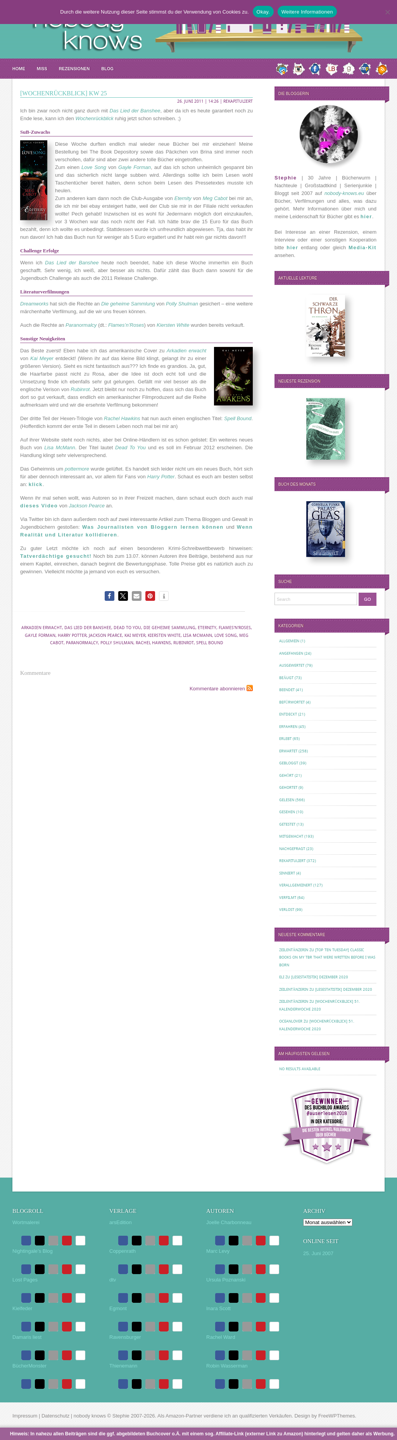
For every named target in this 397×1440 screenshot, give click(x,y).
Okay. (263, 12)
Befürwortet (292, 702)
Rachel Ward (220, 1337)
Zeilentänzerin (293, 950)
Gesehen (287, 812)
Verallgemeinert (295, 885)
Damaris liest (26, 1337)
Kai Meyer (134, 635)
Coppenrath (122, 1251)
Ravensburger (125, 1337)
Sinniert (287, 873)
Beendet (287, 690)
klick (36, 484)
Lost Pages (25, 1280)
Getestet (287, 824)
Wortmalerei (26, 1222)
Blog (107, 68)
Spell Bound (209, 642)
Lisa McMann (197, 635)
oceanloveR (290, 1021)
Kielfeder (22, 1308)
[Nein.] (387, 12)
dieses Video (39, 506)
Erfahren (288, 726)
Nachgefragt (292, 849)
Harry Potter (72, 635)
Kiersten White (164, 635)
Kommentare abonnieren (217, 689)
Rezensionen (74, 68)
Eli (281, 977)
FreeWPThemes (336, 1416)
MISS (42, 68)
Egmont (118, 1308)
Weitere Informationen (307, 12)
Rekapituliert (238, 101)
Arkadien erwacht (41, 627)
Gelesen (286, 800)
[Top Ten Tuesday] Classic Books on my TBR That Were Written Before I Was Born (327, 957)
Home (18, 68)
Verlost (286, 909)
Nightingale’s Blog (32, 1251)
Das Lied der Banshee (87, 627)
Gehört (286, 775)
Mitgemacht (291, 836)
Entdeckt (288, 714)
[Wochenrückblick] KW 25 (63, 93)
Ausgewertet (291, 665)
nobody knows (90, 1416)
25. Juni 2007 (318, 1253)
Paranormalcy (82, 642)
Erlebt (285, 738)
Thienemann (123, 1366)
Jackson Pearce (105, 635)
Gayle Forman (40, 635)
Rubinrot (183, 642)
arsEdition (120, 1222)
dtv (112, 1280)
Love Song (225, 635)
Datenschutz (55, 1416)
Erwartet (288, 751)
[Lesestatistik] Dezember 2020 (319, 977)
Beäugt (286, 678)
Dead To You (127, 627)
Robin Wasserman (226, 1366)
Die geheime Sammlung (169, 627)
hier (366, 216)
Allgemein (289, 641)
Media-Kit (362, 247)
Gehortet (288, 787)
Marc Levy (218, 1251)
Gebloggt (288, 763)
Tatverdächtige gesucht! (55, 556)
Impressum (24, 1416)
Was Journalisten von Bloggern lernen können (153, 527)
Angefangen (291, 653)
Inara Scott (218, 1308)
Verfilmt (287, 897)
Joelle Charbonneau (228, 1222)
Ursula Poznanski (225, 1280)
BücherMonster (29, 1366)
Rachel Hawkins (153, 642)
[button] (109, 596)
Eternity (207, 627)
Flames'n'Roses (235, 627)
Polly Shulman (116, 642)
